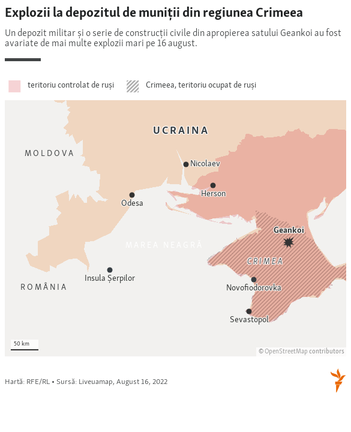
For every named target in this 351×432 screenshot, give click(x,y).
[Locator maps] (175, 200)
